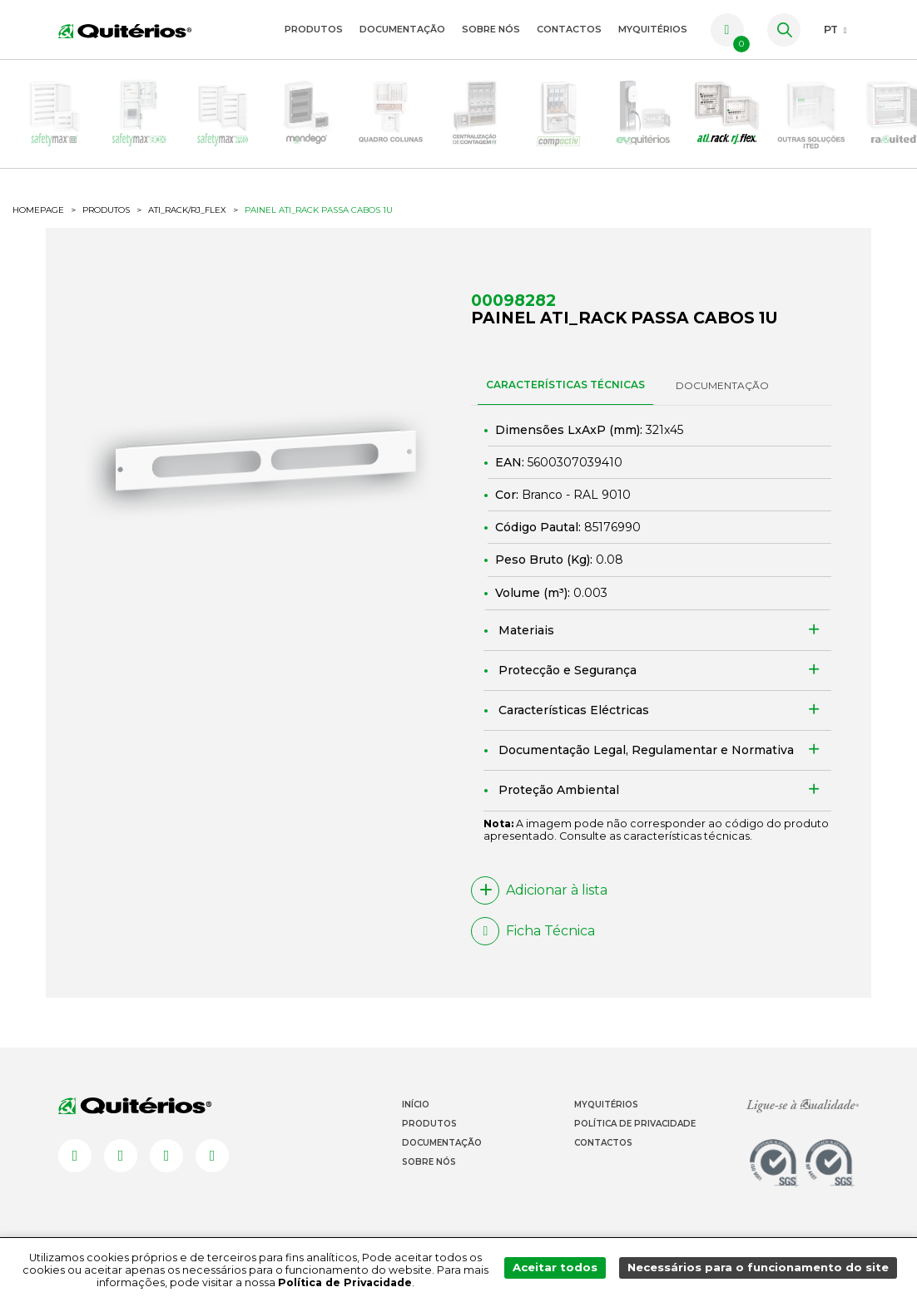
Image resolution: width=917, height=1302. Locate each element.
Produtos (314, 29)
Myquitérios (606, 1118)
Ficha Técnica (533, 945)
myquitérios (652, 29)
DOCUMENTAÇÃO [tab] (722, 400)
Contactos (569, 29)
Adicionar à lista (539, 904)
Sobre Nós (491, 29)
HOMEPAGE (38, 225)
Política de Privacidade (635, 1137)
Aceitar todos (568, 1270)
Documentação (402, 29)
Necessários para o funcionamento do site (763, 1270)
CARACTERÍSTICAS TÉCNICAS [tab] (565, 399)
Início (415, 1118)
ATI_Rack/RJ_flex (187, 225)
